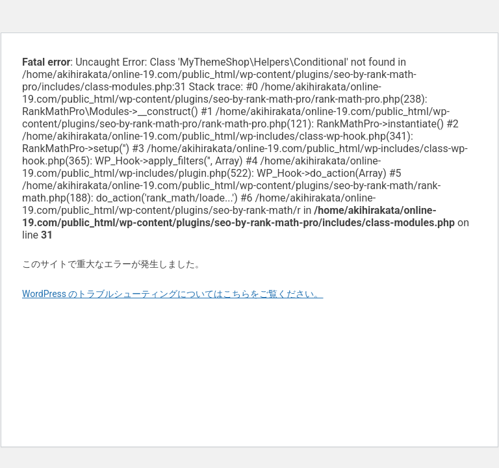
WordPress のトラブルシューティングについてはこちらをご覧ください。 (173, 294)
